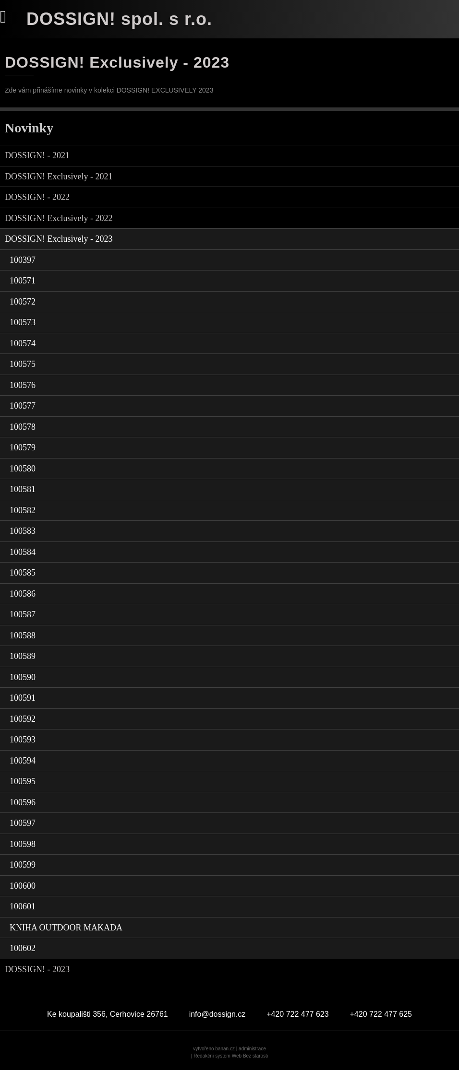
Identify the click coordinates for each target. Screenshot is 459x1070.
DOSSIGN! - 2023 (37, 969)
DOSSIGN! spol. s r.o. (119, 19)
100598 (23, 844)
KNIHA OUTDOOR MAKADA (66, 927)
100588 (23, 635)
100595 (23, 781)
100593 (23, 739)
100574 (23, 343)
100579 (23, 447)
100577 (23, 406)
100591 (23, 698)
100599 (23, 865)
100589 (23, 656)
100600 (23, 886)
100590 (23, 677)
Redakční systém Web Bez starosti (230, 1055)
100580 (23, 468)
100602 (23, 948)
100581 (23, 489)
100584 (23, 552)
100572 (23, 301)
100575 (23, 364)
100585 (23, 572)
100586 (23, 594)
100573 (23, 322)
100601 (23, 906)
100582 (23, 510)
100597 (23, 823)
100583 (23, 531)
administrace (252, 1048)
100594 (23, 760)
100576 (23, 385)
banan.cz (225, 1048)
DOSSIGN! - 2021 (37, 155)
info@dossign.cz (217, 1014)
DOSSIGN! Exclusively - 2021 (58, 176)
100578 (23, 427)
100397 (23, 260)
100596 (23, 802)
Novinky (29, 127)
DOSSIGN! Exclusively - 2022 (58, 218)
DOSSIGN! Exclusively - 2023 (58, 239)
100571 (23, 280)
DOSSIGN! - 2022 (37, 197)
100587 (23, 614)
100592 (23, 719)
